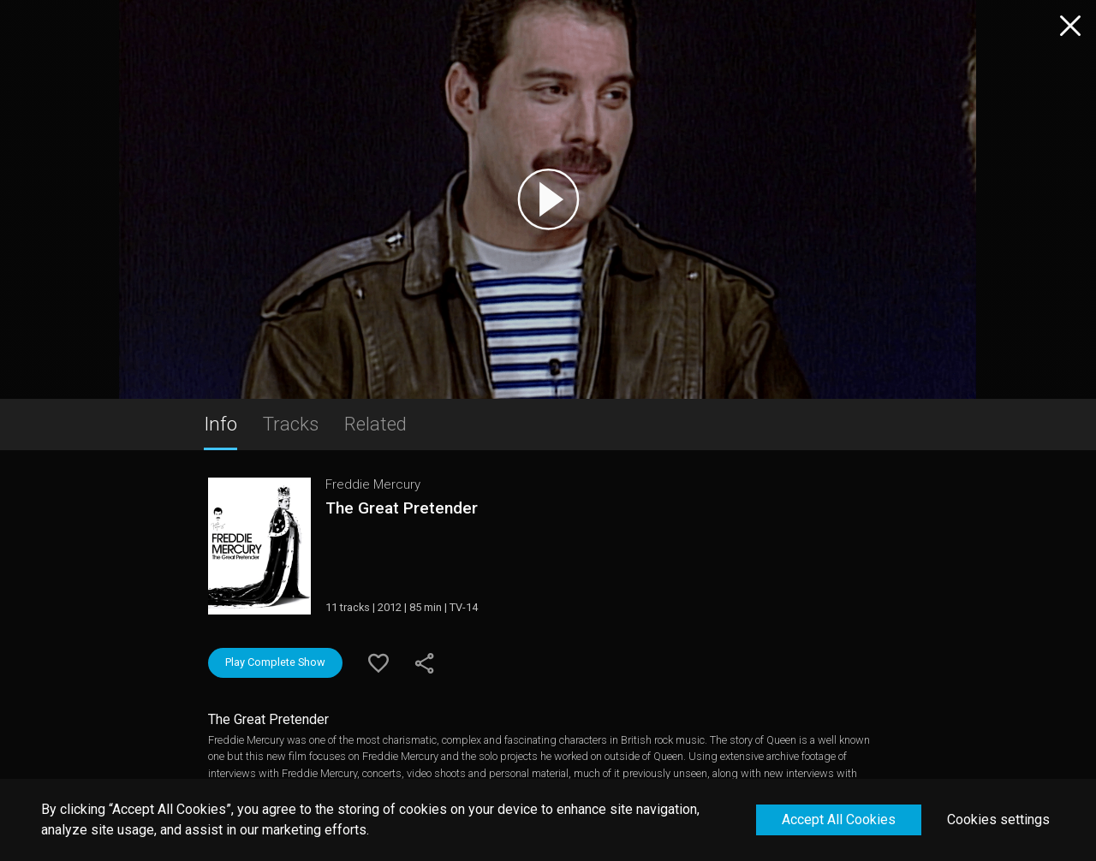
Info (220, 424)
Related (375, 424)
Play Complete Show (275, 662)
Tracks (291, 424)
